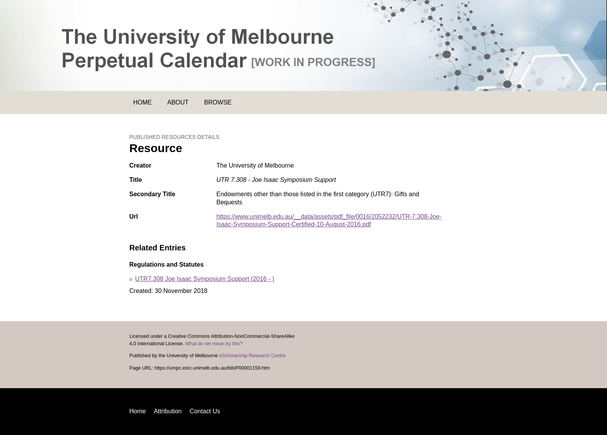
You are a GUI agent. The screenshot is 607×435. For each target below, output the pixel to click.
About (178, 102)
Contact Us (205, 411)
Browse (217, 102)
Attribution (168, 411)
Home (142, 102)
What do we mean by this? (213, 343)
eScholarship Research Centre (252, 355)
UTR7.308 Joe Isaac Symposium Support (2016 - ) (204, 279)
